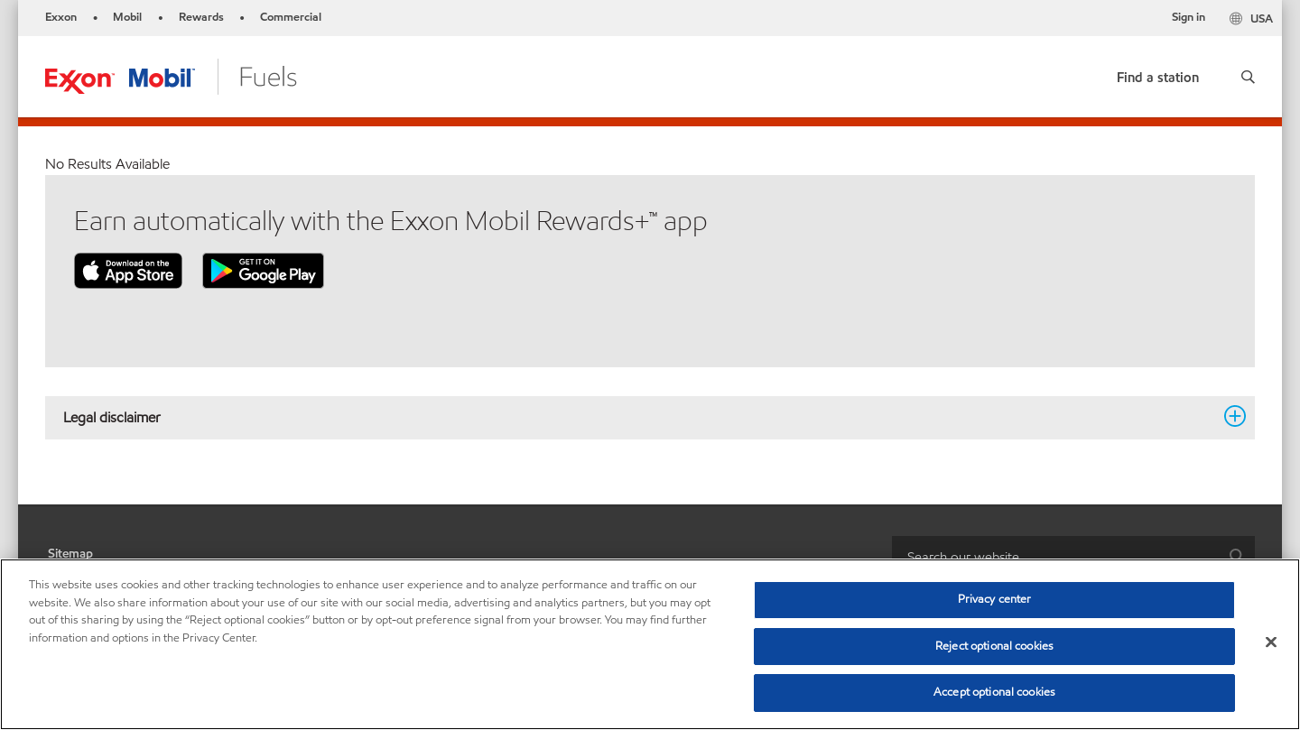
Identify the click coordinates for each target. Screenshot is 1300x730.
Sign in (1188, 17)
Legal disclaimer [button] (639, 417)
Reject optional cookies (994, 646)
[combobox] (1073, 556)
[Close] (1271, 642)
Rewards (201, 17)
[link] (1158, 73)
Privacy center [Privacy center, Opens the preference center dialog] (995, 599)
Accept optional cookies (994, 692)
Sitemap (70, 553)
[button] (1248, 76)
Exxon (61, 17)
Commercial (290, 17)
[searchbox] (1055, 556)
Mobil (127, 17)
